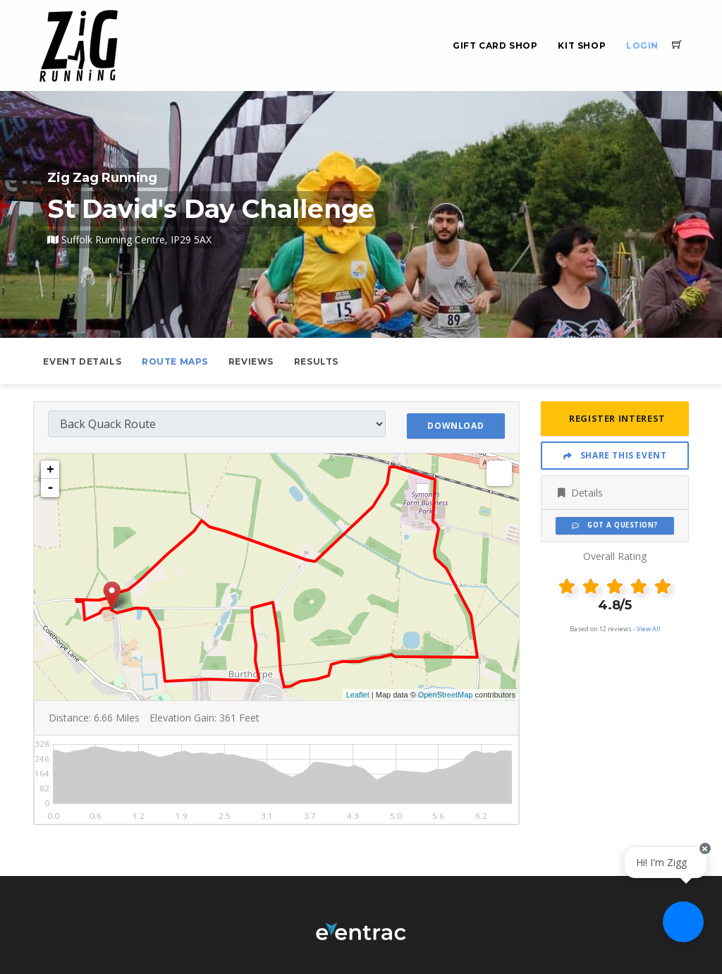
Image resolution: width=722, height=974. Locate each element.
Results (316, 361)
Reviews (251, 361)
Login (642, 45)
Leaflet (357, 692)
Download (455, 423)
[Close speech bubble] (699, 866)
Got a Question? (614, 525)
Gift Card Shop (495, 45)
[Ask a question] (680, 932)
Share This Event (615, 455)
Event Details (82, 361)
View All (649, 628)
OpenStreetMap (445, 692)
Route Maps (175, 361)
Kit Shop (582, 45)
